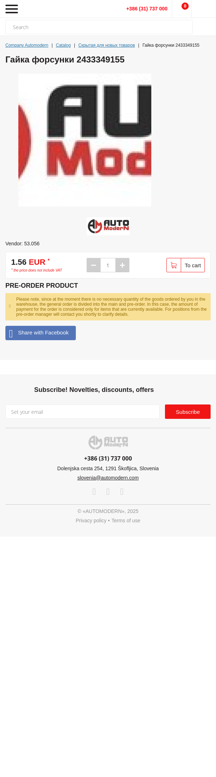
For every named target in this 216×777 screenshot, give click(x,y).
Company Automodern (26, 45)
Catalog (63, 45)
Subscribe (188, 412)
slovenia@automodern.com (108, 478)
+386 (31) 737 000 (146, 8)
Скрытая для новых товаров (106, 45)
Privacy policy (91, 520)
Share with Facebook (39, 333)
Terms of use (125, 520)
